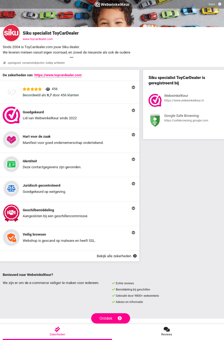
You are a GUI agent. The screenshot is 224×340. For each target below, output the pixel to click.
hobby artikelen (55, 63)
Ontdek (111, 318)
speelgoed (14, 63)
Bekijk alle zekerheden (117, 256)
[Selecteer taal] (215, 4)
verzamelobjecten (33, 63)
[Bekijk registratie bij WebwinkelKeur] (184, 101)
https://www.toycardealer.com (57, 75)
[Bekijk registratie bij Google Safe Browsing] (184, 121)
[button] (69, 92)
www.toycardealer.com (38, 39)
